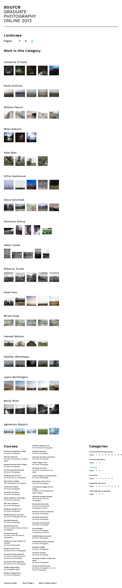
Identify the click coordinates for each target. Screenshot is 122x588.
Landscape (93, 467)
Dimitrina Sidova (14, 221)
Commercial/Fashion (97, 459)
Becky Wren (11, 401)
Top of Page (28, 583)
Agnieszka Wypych (16, 424)
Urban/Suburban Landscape (100, 491)
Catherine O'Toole (15, 62)
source (12, 7)
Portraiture (93, 475)
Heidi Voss (10, 292)
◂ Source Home (10, 583)
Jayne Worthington (16, 377)
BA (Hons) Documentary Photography (42, 498)
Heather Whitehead (16, 356)
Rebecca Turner (14, 268)
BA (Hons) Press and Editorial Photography (14, 535)
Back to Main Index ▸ (48, 583)
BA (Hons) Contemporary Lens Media (42, 470)
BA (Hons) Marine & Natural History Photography (16, 528)
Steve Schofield (14, 200)
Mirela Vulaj (11, 316)
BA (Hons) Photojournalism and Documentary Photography (14, 556)
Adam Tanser (12, 245)
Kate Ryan (10, 152)
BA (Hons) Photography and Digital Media (16, 459)
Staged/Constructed (97, 483)
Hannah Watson (14, 336)
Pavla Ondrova (13, 85)
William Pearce (13, 107)
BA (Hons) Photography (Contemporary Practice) (40, 530)
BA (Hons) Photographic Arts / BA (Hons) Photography (44, 568)
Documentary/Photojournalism (101, 452)
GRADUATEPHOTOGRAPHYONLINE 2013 (20, 16)
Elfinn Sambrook (15, 176)
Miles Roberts (13, 129)
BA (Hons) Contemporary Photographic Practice (40, 506)
